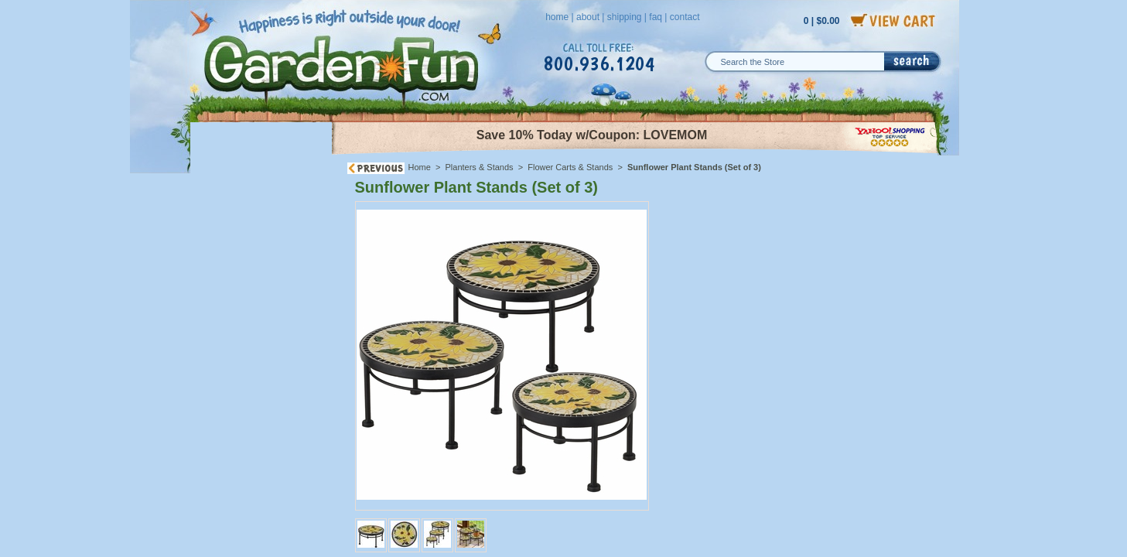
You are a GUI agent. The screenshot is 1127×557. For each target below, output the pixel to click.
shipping (624, 17)
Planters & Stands (480, 167)
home (557, 17)
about (587, 17)
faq (655, 17)
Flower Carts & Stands (570, 167)
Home (419, 167)
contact (685, 17)
